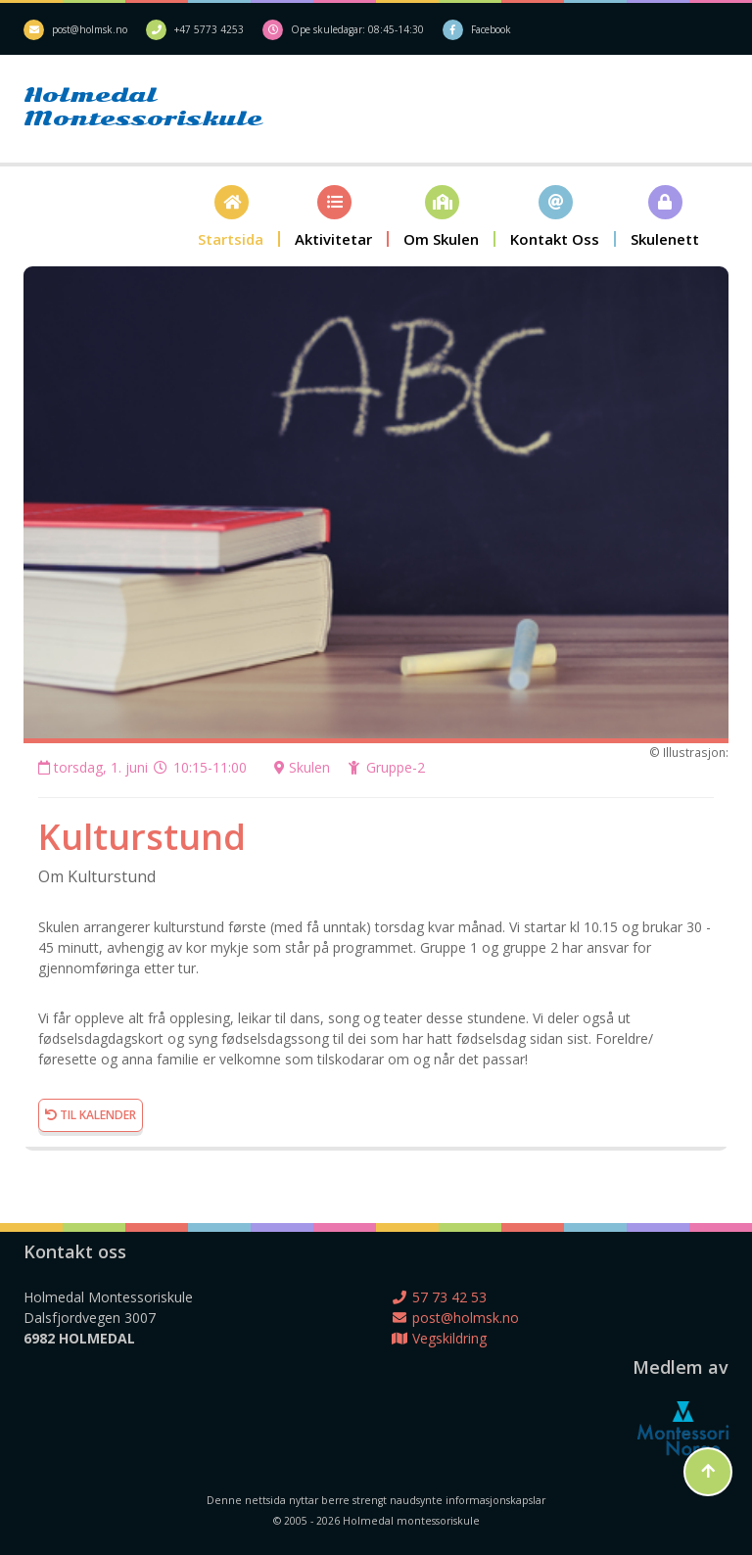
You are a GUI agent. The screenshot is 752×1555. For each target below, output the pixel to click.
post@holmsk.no (89, 29)
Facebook (491, 29)
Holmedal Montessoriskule (112, 106)
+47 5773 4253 (209, 29)
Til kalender (90, 1115)
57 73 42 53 (439, 1297)
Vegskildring (439, 1338)
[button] (231, 216)
